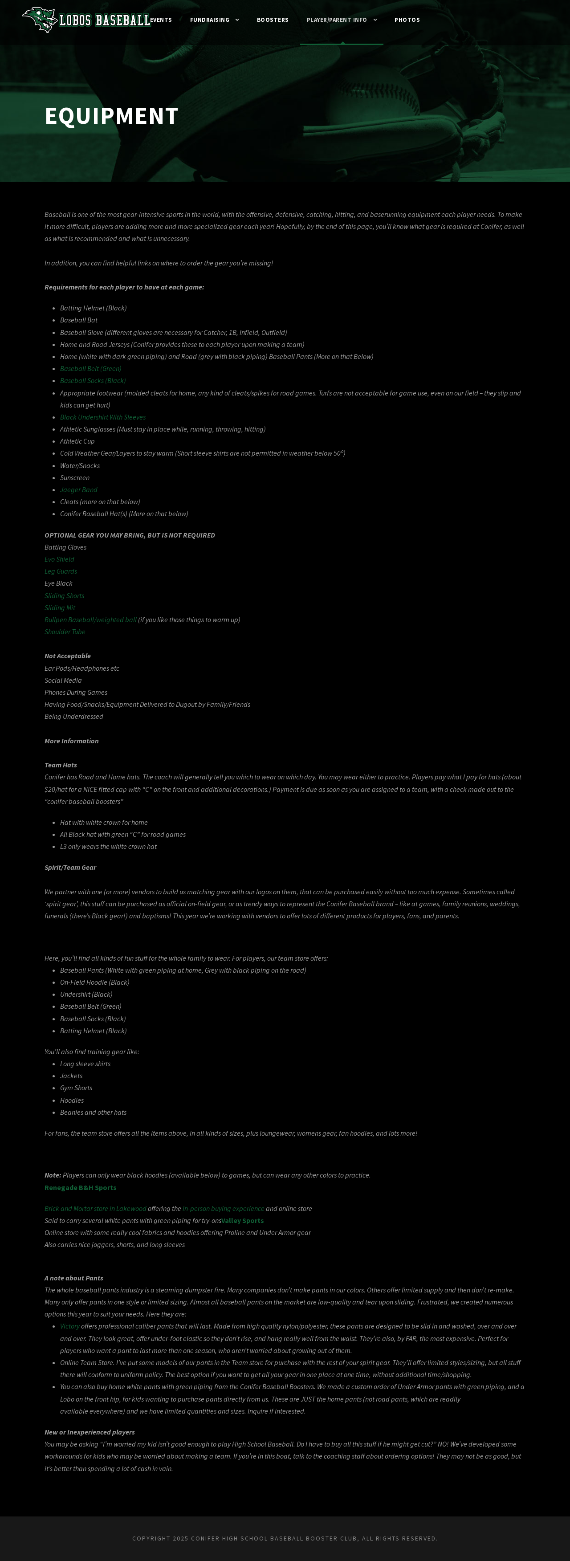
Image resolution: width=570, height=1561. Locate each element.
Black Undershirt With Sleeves (108, 417)
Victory (72, 1338)
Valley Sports (259, 1232)
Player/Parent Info (340, 19)
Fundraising (206, 19)
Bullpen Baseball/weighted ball (93, 620)
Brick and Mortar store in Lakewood (101, 1220)
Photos (415, 19)
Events (154, 19)
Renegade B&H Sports (83, 1199)
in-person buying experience (241, 1220)
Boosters (272, 19)
